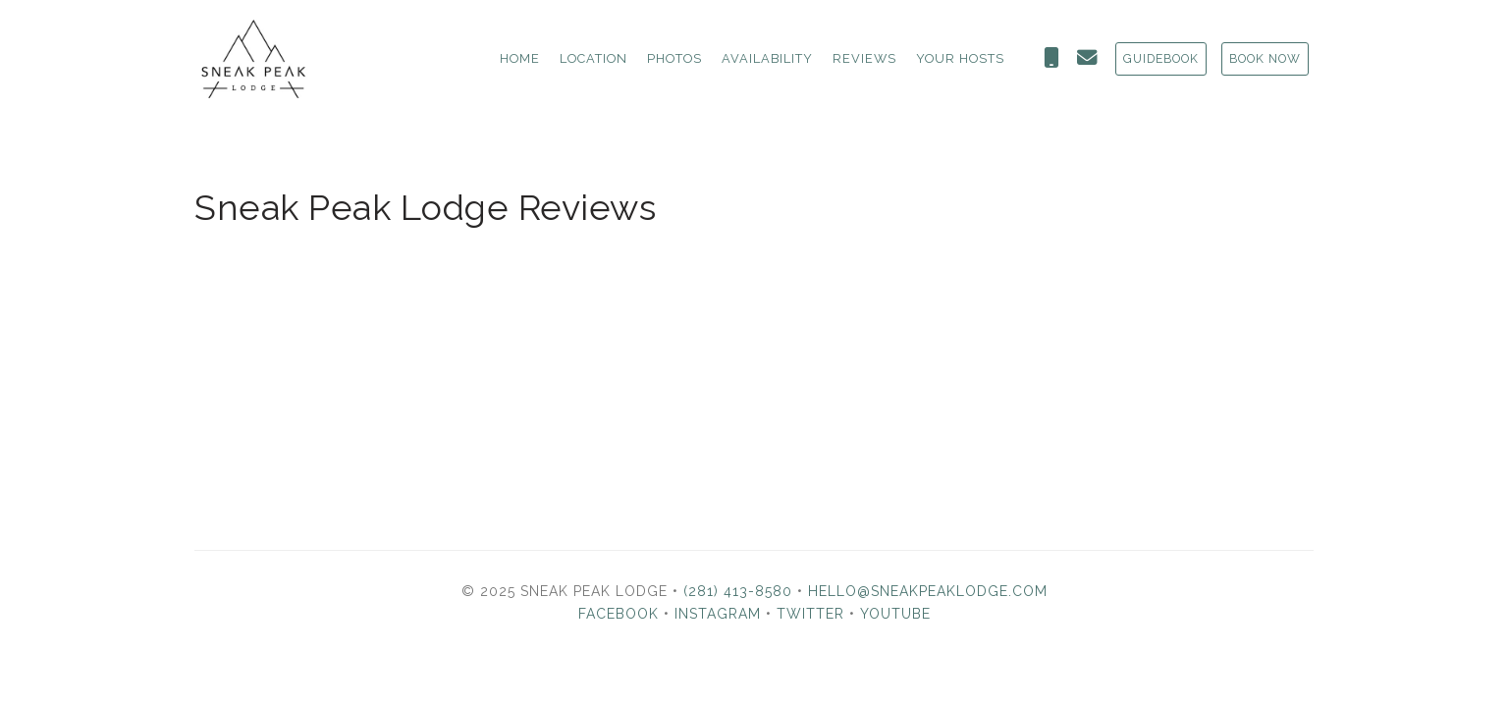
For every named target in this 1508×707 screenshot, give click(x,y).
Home (520, 58)
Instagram (717, 614)
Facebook (618, 614)
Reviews (864, 58)
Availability (767, 58)
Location (593, 58)
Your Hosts (960, 58)
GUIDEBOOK (1161, 58)
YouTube (895, 614)
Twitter (810, 614)
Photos (674, 58)
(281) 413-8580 (737, 591)
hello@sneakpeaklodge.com (928, 591)
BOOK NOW (1265, 58)
